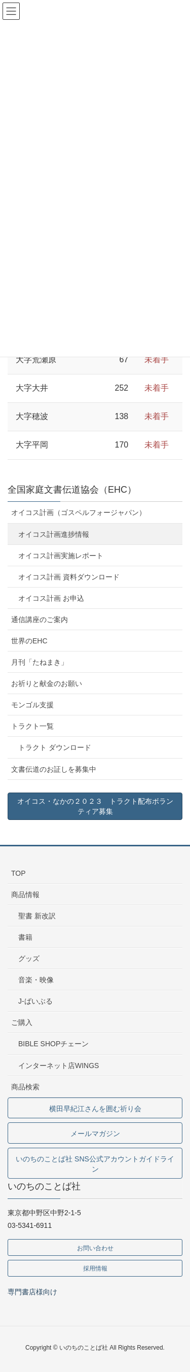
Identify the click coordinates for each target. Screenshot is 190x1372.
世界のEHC (29, 641)
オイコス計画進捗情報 (53, 534)
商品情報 (25, 894)
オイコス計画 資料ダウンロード (69, 577)
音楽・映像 (36, 980)
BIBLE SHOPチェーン (53, 1044)
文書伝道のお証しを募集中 (53, 769)
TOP (18, 873)
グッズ (29, 958)
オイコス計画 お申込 (51, 598)
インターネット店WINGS (58, 1065)
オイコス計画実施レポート (60, 556)
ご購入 (21, 1022)
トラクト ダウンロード (54, 747)
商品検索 (25, 1087)
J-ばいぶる (35, 1001)
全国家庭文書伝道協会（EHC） (72, 490)
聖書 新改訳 (37, 916)
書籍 (25, 937)
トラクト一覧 (32, 726)
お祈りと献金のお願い (46, 683)
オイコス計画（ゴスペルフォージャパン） (78, 512)
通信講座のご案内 (39, 619)
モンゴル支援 (32, 705)
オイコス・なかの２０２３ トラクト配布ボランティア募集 (95, 806)
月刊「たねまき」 (39, 662)
